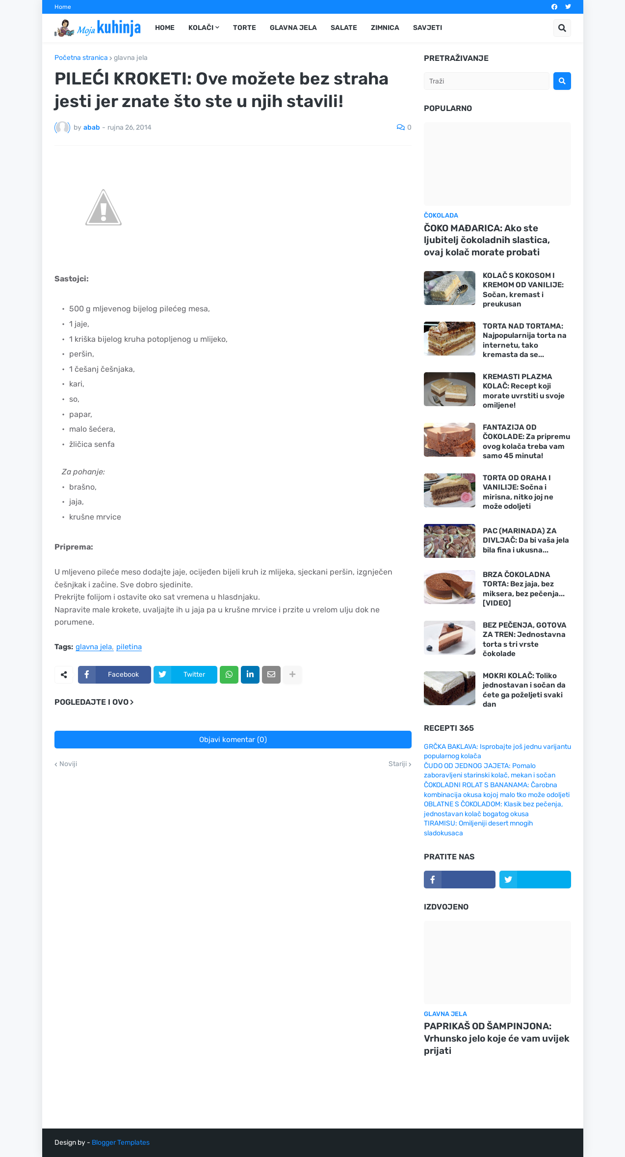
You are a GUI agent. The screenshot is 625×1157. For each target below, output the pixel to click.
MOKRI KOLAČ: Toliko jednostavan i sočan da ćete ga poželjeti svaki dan (524, 690)
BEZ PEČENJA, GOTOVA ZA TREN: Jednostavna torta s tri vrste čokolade (525, 640)
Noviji (68, 764)
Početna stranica (81, 58)
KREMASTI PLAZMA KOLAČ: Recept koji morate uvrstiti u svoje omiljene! (524, 391)
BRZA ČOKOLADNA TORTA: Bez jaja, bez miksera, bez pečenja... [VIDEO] (524, 589)
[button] (562, 28)
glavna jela (131, 58)
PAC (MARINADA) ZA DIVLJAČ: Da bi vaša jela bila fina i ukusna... (526, 540)
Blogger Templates (121, 1142)
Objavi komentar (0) (233, 739)
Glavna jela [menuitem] (293, 28)
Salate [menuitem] (344, 28)
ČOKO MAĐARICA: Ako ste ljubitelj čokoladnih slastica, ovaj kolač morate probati (487, 240)
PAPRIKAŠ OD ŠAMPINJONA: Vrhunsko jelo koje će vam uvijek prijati (497, 1038)
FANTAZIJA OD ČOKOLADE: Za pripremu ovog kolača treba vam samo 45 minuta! (526, 442)
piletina (129, 647)
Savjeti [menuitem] (427, 28)
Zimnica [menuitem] (385, 28)
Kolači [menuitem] (200, 28)
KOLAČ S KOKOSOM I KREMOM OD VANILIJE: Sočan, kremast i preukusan (523, 290)
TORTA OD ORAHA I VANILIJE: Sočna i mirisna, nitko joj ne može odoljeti (518, 492)
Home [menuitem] (165, 28)
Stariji (398, 764)
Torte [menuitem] (244, 28)
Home (62, 6)
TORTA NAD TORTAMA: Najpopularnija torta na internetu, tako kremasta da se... (525, 340)
